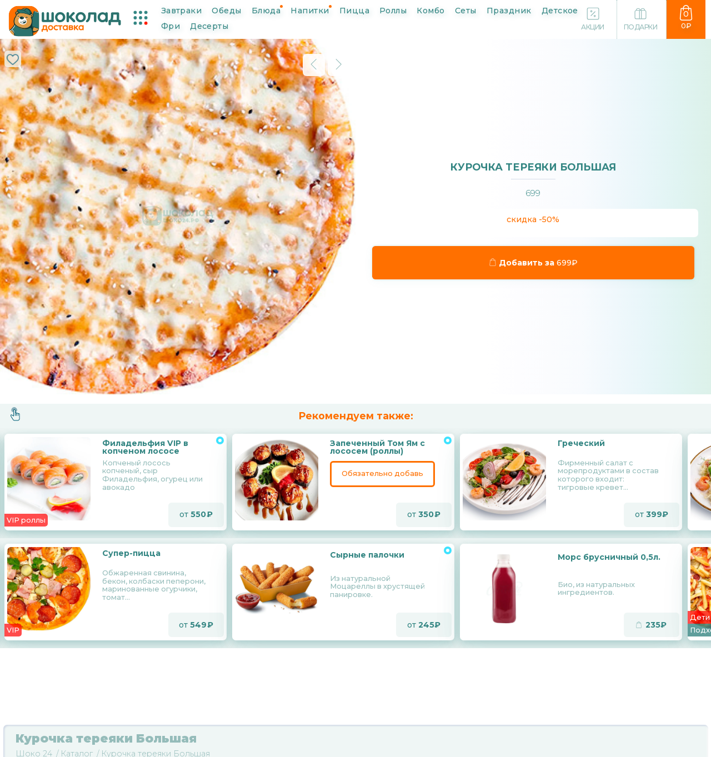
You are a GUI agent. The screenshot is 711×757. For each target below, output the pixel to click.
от (196, 515)
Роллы (393, 10)
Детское (560, 10)
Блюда (266, 10)
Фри (170, 26)
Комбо (430, 10)
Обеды (226, 10)
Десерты (209, 26)
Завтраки (181, 10)
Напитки (310, 10)
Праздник (509, 10)
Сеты (466, 10)
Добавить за (533, 263)
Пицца (354, 10)
